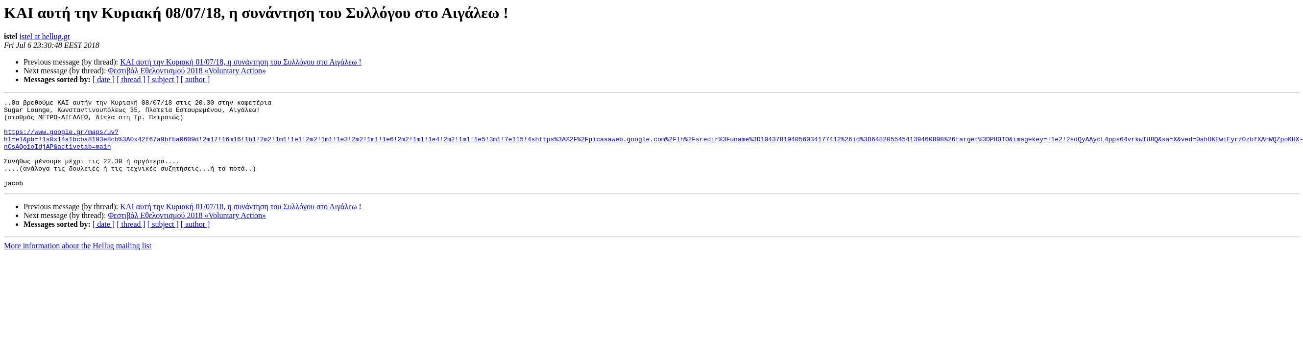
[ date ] (104, 79)
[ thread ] (131, 79)
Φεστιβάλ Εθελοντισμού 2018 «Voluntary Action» (187, 70)
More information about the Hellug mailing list (77, 263)
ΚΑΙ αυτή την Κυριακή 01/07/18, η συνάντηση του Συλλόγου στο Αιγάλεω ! (241, 62)
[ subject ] (163, 79)
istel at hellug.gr (45, 36)
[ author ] (195, 79)
